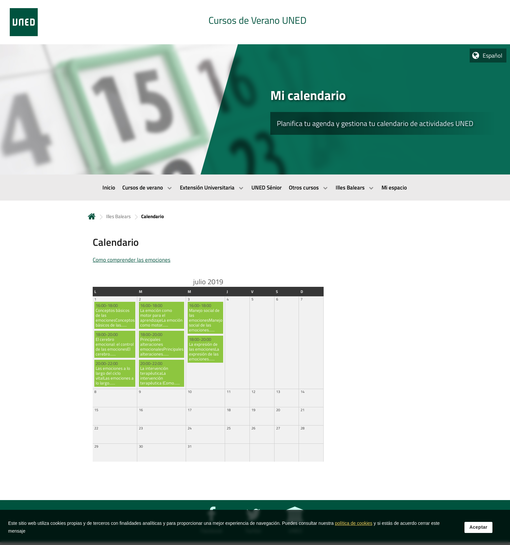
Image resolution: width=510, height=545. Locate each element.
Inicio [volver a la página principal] (91, 216)
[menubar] (255, 187)
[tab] (255, 22)
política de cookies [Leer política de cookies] (353, 523)
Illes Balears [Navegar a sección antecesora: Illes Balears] (118, 216)
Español (492, 55)
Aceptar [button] (478, 527)
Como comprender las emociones (131, 260)
